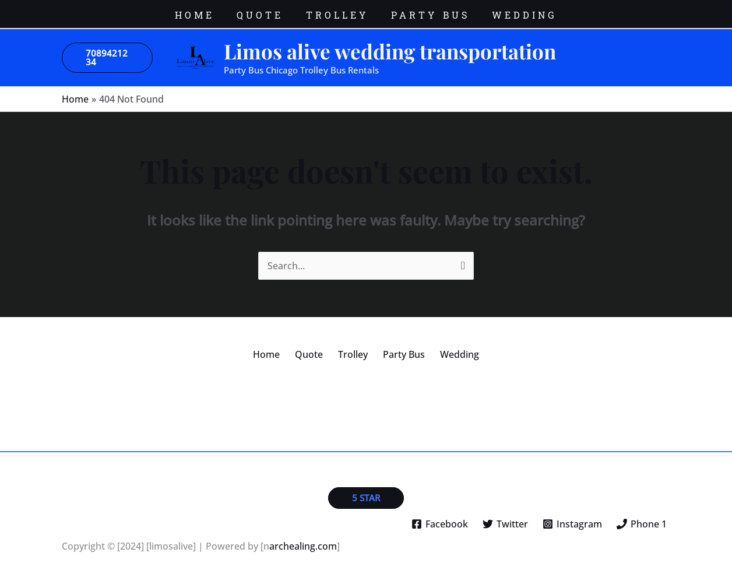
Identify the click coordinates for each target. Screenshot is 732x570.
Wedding (447, 345)
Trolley (353, 345)
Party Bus (398, 345)
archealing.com (303, 537)
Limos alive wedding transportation (390, 42)
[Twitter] (505, 515)
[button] (107, 49)
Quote (315, 345)
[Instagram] (572, 515)
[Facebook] (440, 515)
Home (278, 345)
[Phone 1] (641, 515)
